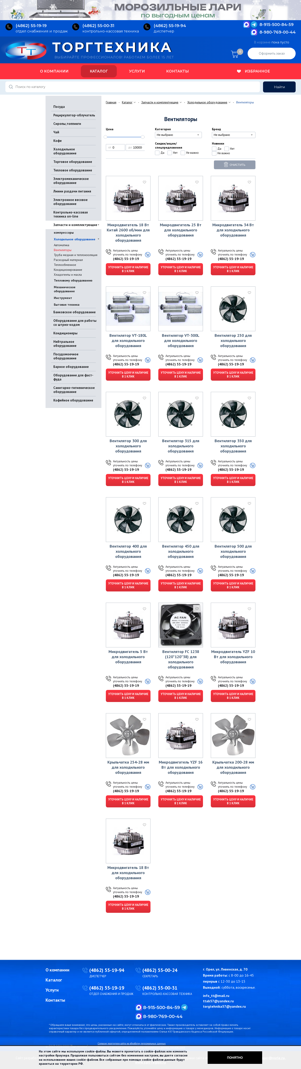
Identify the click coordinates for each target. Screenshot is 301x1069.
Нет (175, 153)
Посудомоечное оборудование (65, 356)
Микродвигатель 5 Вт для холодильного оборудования (128, 656)
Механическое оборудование (64, 289)
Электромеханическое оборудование (71, 181)
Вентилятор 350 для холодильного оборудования (233, 446)
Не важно (192, 153)
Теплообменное (65, 265)
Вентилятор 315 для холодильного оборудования (180, 446)
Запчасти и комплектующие (75, 225)
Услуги (137, 71)
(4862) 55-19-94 (106, 970)
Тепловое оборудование (72, 170)
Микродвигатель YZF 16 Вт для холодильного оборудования (181, 767)
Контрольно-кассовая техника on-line (70, 214)
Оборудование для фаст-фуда (73, 377)
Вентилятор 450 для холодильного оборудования (180, 551)
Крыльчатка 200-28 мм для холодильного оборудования (233, 767)
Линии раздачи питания (72, 191)
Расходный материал (68, 260)
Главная (111, 102)
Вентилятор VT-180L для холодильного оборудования (128, 340)
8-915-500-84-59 (276, 24)
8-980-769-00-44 (277, 32)
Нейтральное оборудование (64, 343)
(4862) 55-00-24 (159, 970)
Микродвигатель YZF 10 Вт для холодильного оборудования (233, 656)
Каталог (99, 71)
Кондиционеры (65, 333)
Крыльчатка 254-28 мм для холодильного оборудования (128, 767)
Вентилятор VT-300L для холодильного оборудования (180, 340)
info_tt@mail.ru (216, 995)
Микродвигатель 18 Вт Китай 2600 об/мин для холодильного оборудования (128, 232)
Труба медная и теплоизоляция (75, 255)
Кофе (57, 141)
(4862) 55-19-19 (126, 258)
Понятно (235, 1057)
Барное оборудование (71, 367)
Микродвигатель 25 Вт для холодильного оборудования (180, 230)
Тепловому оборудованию (73, 280)
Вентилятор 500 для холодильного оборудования (233, 551)
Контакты (177, 71)
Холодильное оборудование (64, 151)
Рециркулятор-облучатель (74, 115)
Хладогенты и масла (68, 275)
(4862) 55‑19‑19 (31, 25)
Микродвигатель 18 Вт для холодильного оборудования (128, 872)
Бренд (216, 129)
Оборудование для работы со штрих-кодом (74, 322)
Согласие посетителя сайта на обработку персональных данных (132, 1043)
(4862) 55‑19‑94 (170, 25)
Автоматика (61, 245)
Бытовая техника (66, 305)
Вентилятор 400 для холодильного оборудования (128, 551)
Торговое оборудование (72, 162)
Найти (279, 87)
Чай (56, 132)
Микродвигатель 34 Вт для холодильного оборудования (233, 230)
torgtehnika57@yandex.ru (224, 1006)
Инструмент (63, 298)
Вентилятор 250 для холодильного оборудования (233, 340)
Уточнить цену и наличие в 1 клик (128, 269)
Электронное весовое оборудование (70, 202)
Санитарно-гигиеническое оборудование (74, 390)
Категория (163, 129)
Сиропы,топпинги (67, 124)
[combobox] (178, 135)
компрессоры (64, 232)
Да (162, 153)
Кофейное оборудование (73, 400)
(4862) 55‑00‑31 (98, 25)
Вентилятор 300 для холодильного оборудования (128, 446)
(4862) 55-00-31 (159, 988)
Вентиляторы (62, 250)
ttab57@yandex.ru (218, 1001)
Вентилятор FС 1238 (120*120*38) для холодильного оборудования (180, 659)
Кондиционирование (68, 270)
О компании (54, 71)
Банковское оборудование (74, 312)
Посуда (59, 107)
